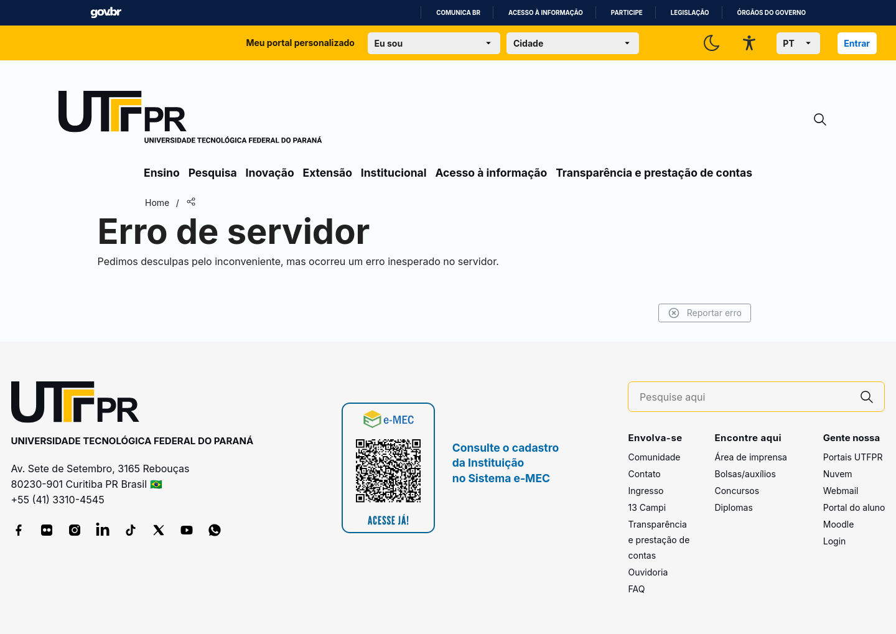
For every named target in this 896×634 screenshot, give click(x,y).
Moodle (838, 524)
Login (834, 541)
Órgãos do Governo (771, 12)
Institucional (394, 172)
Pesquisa (213, 172)
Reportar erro (705, 313)
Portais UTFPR (853, 457)
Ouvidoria (648, 572)
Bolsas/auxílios (744, 474)
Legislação (690, 12)
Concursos (736, 490)
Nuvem (837, 474)
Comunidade (654, 457)
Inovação (270, 172)
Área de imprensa (750, 457)
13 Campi (647, 507)
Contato (644, 474)
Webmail (841, 490)
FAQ (636, 589)
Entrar (857, 43)
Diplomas (733, 507)
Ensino (162, 172)
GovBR (105, 13)
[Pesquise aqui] (745, 397)
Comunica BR (458, 12)
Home (157, 202)
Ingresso (645, 490)
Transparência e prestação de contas (654, 172)
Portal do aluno (854, 507)
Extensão (327, 172)
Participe (627, 12)
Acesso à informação (545, 12)
